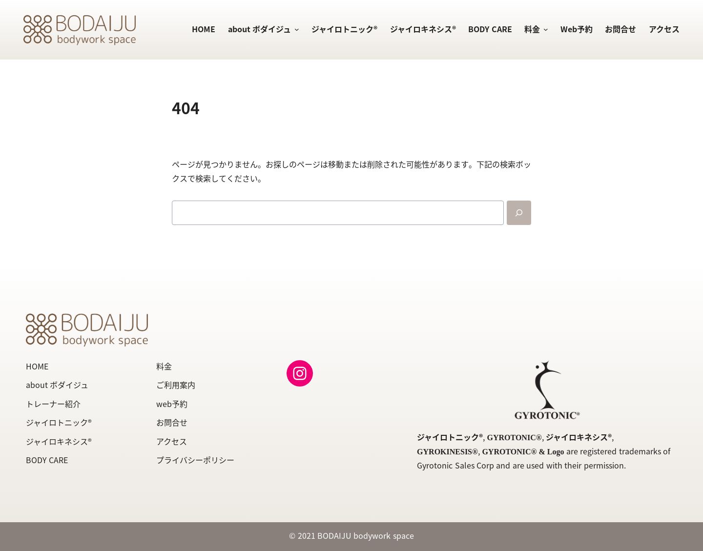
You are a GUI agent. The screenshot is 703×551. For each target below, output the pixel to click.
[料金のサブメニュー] (544, 29)
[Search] (519, 213)
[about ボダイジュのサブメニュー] (295, 29)
